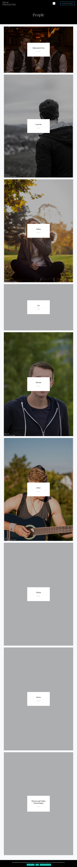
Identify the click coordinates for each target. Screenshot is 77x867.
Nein (37, 864)
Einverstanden (30, 864)
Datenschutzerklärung (45, 864)
